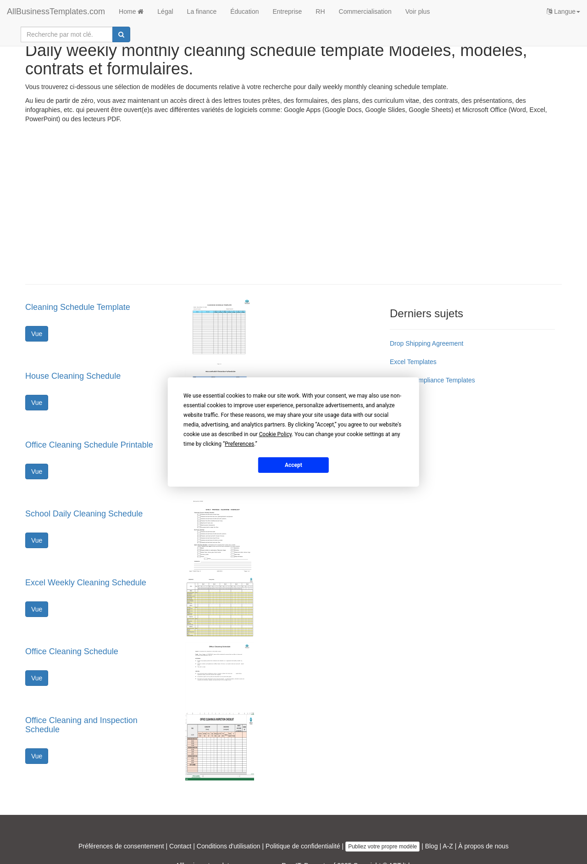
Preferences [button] (239, 444)
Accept (293, 464)
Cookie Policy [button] (275, 434)
